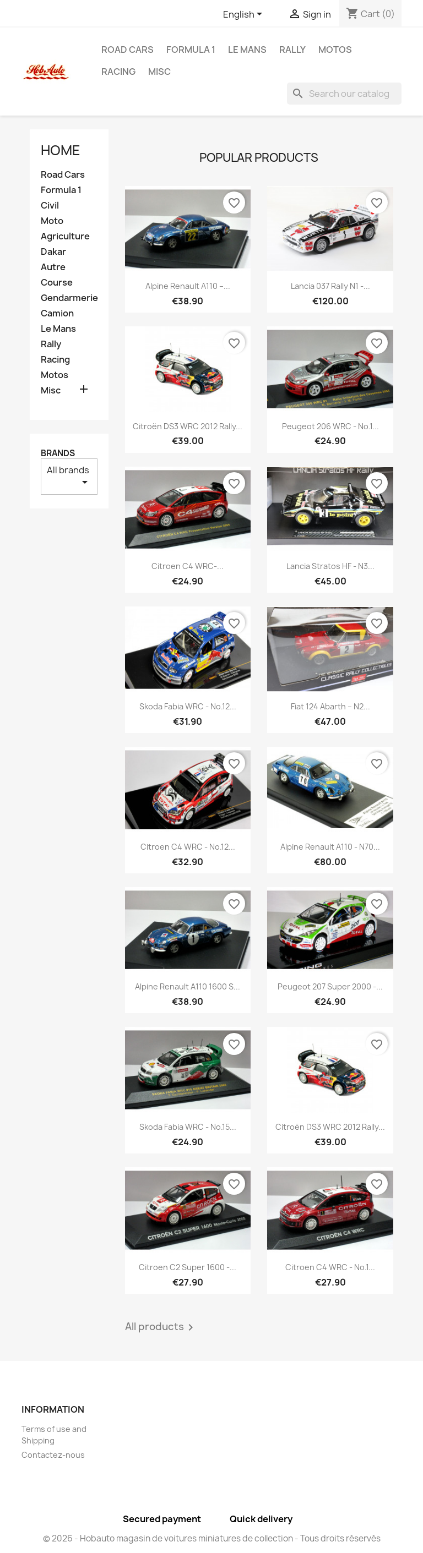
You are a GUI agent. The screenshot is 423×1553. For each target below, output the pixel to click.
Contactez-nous (53, 1455)
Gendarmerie (69, 298)
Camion (57, 313)
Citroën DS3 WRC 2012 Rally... (187, 426)
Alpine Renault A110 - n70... (330, 846)
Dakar (53, 252)
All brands (69, 476)
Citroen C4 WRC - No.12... (187, 846)
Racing (118, 71)
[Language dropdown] (244, 14)
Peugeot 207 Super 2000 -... (330, 986)
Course (57, 282)
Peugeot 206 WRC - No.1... (330, 426)
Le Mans (247, 49)
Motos (335, 49)
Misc (159, 71)
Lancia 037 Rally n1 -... (330, 286)
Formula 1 (190, 49)
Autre (53, 267)
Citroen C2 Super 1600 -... (187, 1267)
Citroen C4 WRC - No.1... (330, 1267)
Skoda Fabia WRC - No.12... (187, 706)
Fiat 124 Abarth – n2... (330, 706)
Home (60, 150)
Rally (292, 49)
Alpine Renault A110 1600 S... (187, 986)
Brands (58, 453)
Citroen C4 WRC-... (187, 566)
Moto (52, 221)
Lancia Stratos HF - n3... (330, 566)
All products (161, 1327)
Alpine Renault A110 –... (187, 286)
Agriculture (65, 236)
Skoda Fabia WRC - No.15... (187, 1127)
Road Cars (127, 49)
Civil (50, 205)
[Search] (344, 94)
